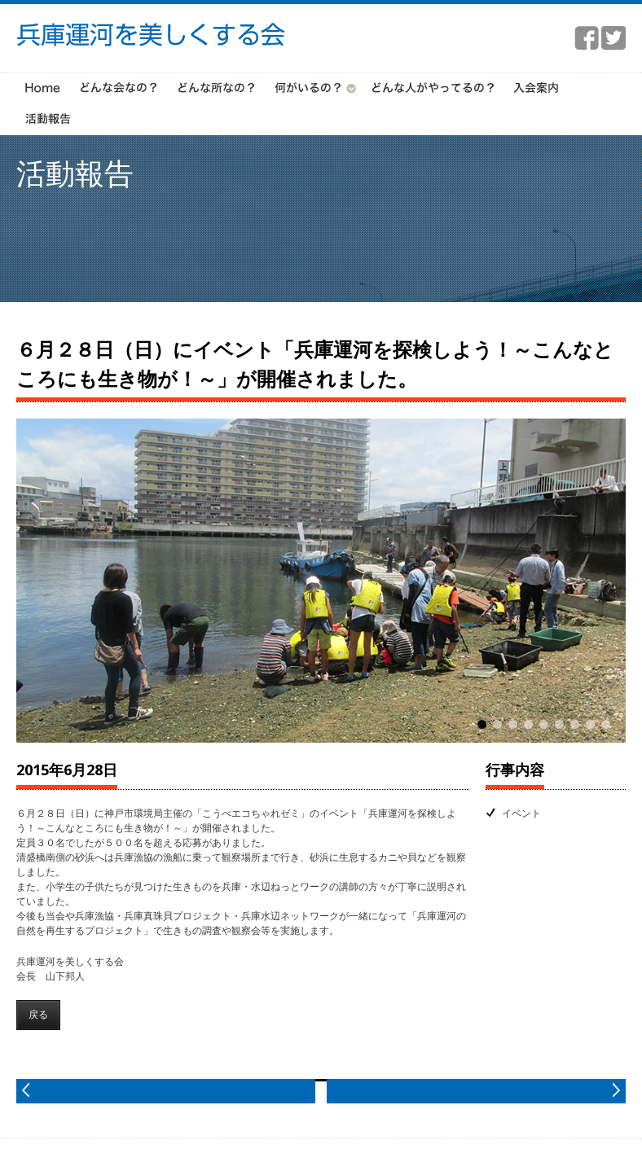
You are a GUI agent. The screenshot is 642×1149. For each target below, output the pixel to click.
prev (165, 1091)
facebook (586, 38)
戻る (38, 1014)
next (476, 1091)
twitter (613, 38)
